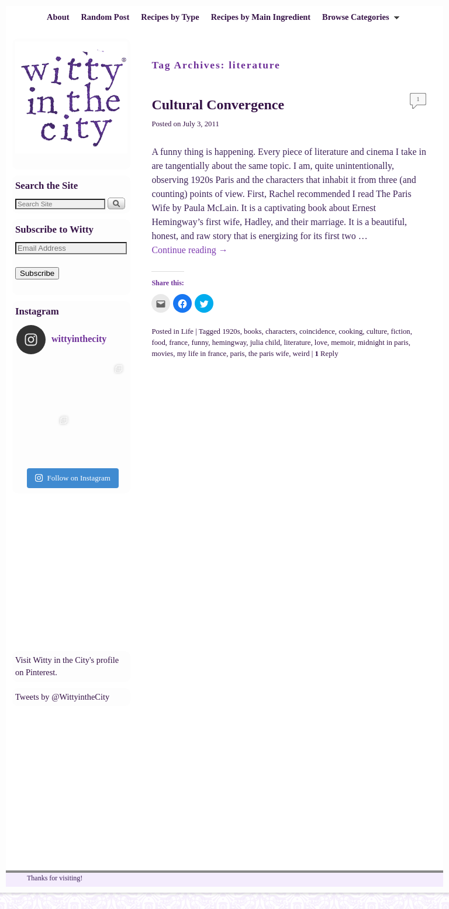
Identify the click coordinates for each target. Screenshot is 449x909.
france (178, 342)
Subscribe (37, 273)
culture (377, 331)
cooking (350, 331)
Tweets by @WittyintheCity (62, 696)
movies (162, 354)
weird (301, 354)
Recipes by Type (170, 17)
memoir (342, 342)
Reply (327, 354)
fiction (400, 331)
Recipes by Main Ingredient (260, 17)
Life (187, 331)
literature (297, 342)
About (58, 17)
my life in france (202, 354)
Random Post (105, 17)
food (158, 342)
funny (199, 342)
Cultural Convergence (217, 104)
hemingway (229, 342)
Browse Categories (357, 20)
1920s (231, 331)
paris (237, 354)
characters (280, 331)
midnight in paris (383, 342)
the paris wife (268, 354)
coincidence (317, 331)
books (252, 331)
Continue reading (189, 250)
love (321, 342)
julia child (265, 342)
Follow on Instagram (72, 477)
